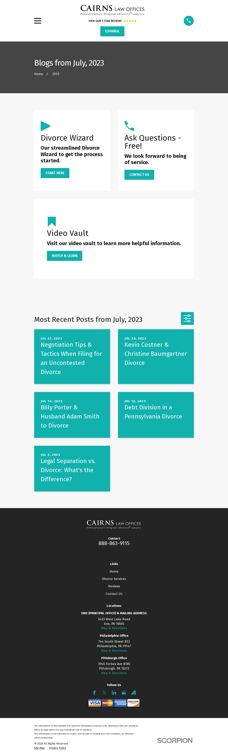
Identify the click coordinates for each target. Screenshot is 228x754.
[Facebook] (94, 692)
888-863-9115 (114, 543)
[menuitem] (39, 748)
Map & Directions (114, 628)
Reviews (114, 586)
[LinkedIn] (114, 692)
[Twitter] (104, 692)
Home (114, 571)
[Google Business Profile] (124, 692)
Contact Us (114, 594)
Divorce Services (114, 579)
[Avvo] (133, 692)
